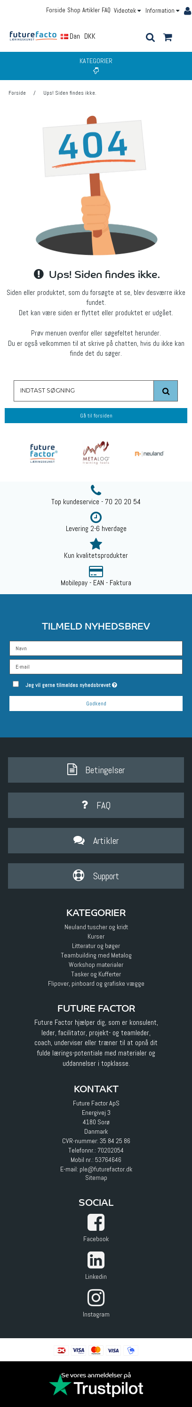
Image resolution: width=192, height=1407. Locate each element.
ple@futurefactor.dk (106, 1169)
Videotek (127, 11)
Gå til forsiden (96, 415)
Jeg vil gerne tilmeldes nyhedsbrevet (89, 683)
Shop (73, 10)
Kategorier (96, 65)
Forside (55, 10)
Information (162, 11)
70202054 (110, 1150)
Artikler (91, 10)
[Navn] (96, 647)
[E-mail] (96, 666)
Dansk (74, 36)
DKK (90, 36)
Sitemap (96, 1177)
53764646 (108, 1159)
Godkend (96, 703)
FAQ (106, 10)
